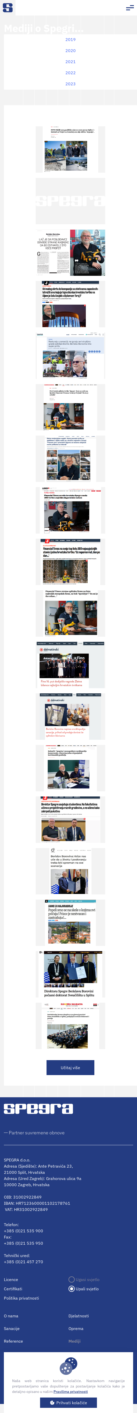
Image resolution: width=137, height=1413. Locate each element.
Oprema (75, 1328)
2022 (70, 72)
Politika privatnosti (21, 1298)
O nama (11, 1315)
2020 (70, 50)
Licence (11, 1279)
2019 (70, 39)
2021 (70, 61)
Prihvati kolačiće (71, 1402)
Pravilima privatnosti (71, 1391)
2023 (70, 83)
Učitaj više (70, 1067)
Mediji (74, 1341)
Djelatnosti (78, 1315)
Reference (13, 1341)
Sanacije (12, 1328)
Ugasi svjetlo (88, 1279)
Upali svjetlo (87, 1288)
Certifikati (13, 1288)
